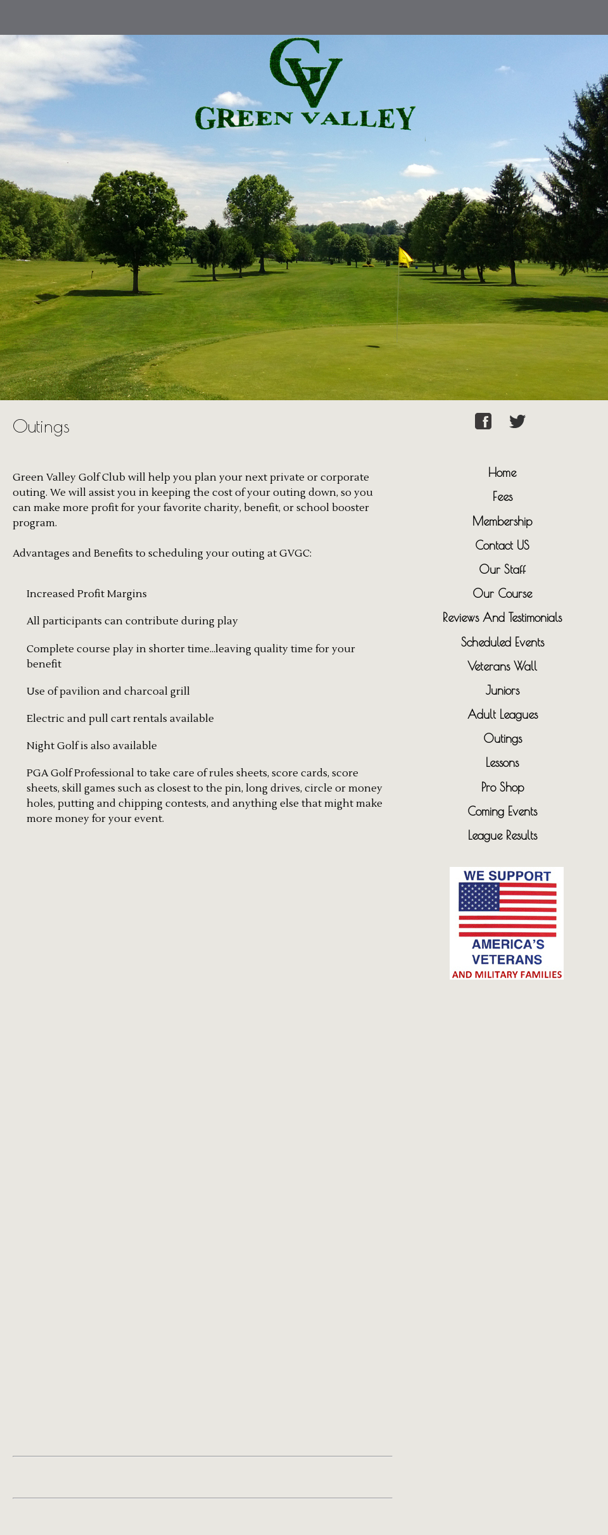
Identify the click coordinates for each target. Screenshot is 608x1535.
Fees (502, 496)
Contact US (502, 545)
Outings (502, 738)
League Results (502, 835)
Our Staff (502, 569)
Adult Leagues (502, 714)
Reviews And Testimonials (502, 617)
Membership (502, 521)
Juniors (502, 690)
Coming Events (502, 811)
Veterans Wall (502, 666)
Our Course (502, 593)
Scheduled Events (502, 642)
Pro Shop (502, 787)
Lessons (502, 762)
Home (502, 472)
